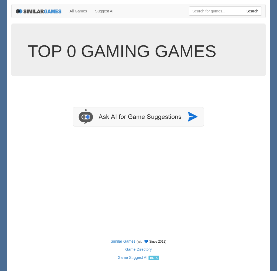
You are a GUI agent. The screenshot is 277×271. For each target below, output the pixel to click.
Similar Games (123, 241)
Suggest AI (104, 11)
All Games (78, 11)
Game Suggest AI (132, 257)
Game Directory (138, 249)
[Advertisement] (138, 181)
